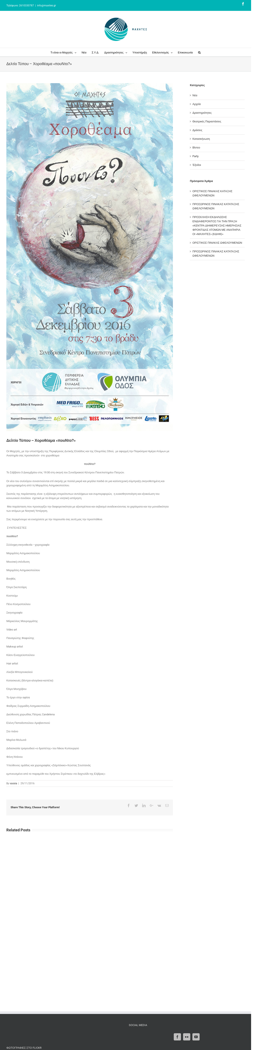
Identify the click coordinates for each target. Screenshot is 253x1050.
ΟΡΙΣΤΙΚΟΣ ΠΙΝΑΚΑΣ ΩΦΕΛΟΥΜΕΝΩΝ (217, 242)
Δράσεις (197, 130)
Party (195, 156)
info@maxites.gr (46, 5)
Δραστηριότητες (202, 112)
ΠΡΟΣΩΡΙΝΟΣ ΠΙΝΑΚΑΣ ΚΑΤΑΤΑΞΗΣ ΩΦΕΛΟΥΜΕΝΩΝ (215, 206)
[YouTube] (196, 1036)
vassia (13, 783)
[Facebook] (177, 1036)
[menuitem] (66, 52)
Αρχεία (196, 104)
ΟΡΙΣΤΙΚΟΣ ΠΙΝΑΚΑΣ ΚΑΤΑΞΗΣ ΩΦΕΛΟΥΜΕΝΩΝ (212, 193)
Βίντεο (196, 147)
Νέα (194, 95)
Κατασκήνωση (201, 138)
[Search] (199, 52)
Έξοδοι (196, 164)
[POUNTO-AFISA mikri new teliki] (89, 257)
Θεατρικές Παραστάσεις (206, 121)
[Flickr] (186, 1036)
